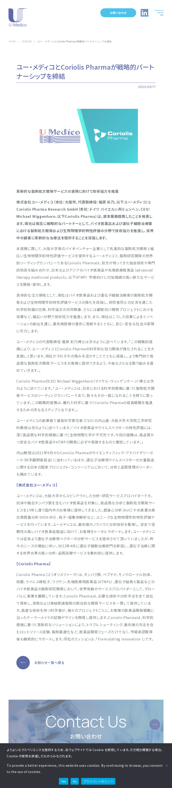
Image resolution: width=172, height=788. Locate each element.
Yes (63, 781)
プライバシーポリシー (98, 781)
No (75, 781)
